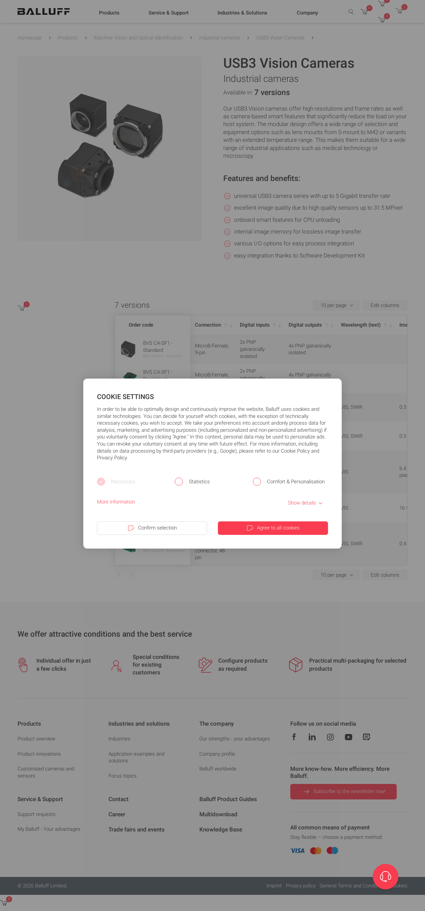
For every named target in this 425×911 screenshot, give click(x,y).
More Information (116, 502)
